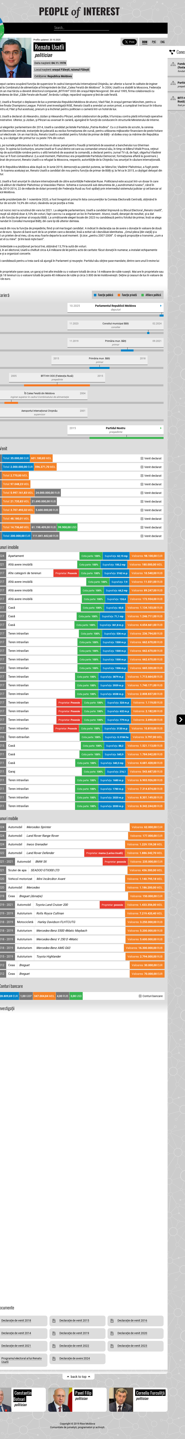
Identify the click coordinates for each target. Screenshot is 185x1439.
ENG (163, 42)
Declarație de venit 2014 (16, 1333)
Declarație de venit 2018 (16, 1320)
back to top (78, 1377)
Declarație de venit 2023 (132, 1345)
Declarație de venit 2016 (132, 1320)
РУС (154, 42)
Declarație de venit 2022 (74, 1345)
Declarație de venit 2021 (16, 1345)
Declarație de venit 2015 (74, 1320)
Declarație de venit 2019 (74, 1333)
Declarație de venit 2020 (132, 1333)
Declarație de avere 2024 (74, 1358)
